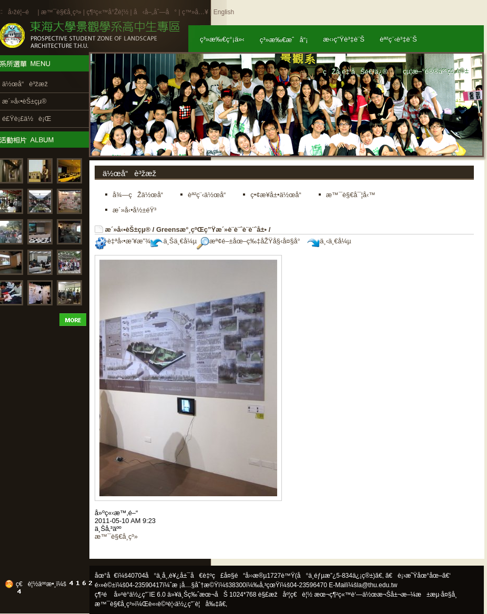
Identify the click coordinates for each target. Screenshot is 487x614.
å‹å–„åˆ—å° (155, 12)
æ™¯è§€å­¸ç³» (62, 12)
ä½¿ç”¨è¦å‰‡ (197, 604)
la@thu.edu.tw (377, 585)
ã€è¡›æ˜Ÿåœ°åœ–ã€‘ (418, 575)
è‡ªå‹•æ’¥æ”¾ (122, 241)
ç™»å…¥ (195, 12)
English (224, 12)
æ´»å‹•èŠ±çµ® (128, 229)
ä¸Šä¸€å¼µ (173, 241)
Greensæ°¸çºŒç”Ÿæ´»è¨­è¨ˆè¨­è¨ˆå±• (211, 229)
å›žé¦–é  (22, 12)
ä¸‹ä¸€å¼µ (329, 241)
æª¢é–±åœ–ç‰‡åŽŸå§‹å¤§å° (251, 241)
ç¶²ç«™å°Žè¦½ (107, 12)
